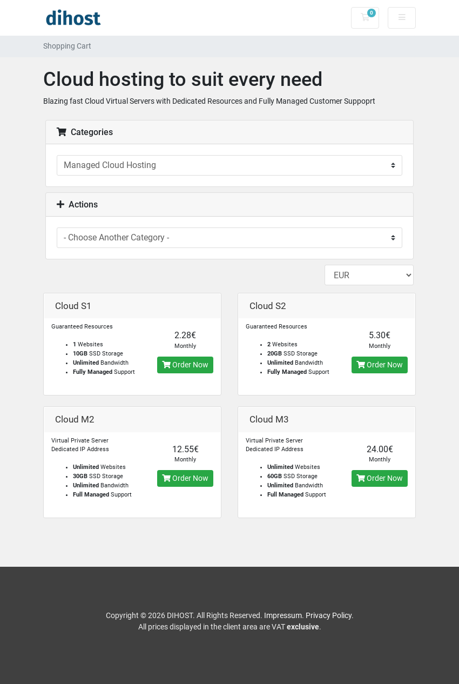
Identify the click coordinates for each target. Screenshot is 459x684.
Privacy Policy (329, 615)
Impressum (283, 615)
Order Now (185, 364)
